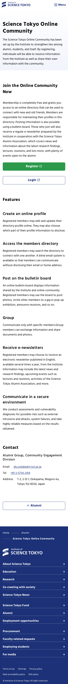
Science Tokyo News (34, 595)
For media (34, 654)
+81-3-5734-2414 (20, 473)
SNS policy (33, 674)
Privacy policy (35, 669)
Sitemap (22, 669)
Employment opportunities (34, 621)
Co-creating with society (34, 587)
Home (6, 533)
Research (34, 579)
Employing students (34, 647)
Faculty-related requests (34, 639)
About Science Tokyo (34, 564)
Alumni (25, 533)
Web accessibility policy (14, 674)
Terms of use (9, 669)
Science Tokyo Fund (34, 605)
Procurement (34, 631)
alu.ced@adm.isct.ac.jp (27, 467)
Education (34, 571)
